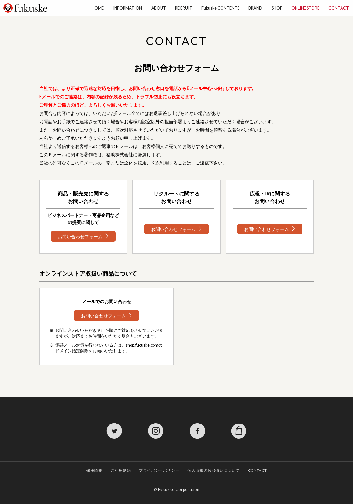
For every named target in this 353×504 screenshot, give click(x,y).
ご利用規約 (121, 470)
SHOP (277, 8)
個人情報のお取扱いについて (213, 470)
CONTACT (338, 8)
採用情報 (94, 470)
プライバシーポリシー (159, 470)
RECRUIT (183, 8)
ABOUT (158, 8)
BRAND (255, 8)
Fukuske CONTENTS (220, 8)
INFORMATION (127, 8)
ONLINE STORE (305, 8)
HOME (98, 8)
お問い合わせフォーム (80, 236)
